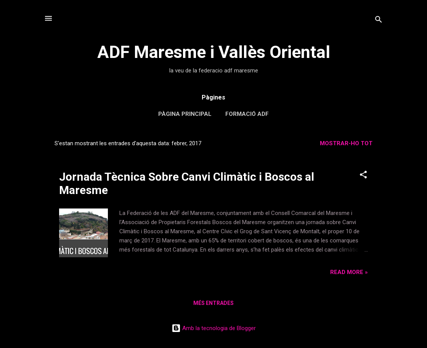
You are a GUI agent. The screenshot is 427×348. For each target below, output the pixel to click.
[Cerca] (378, 20)
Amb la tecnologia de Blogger (214, 328)
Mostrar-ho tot (346, 143)
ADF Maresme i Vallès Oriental (213, 52)
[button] (363, 176)
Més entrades (213, 303)
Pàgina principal (185, 114)
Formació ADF (247, 114)
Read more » (349, 272)
